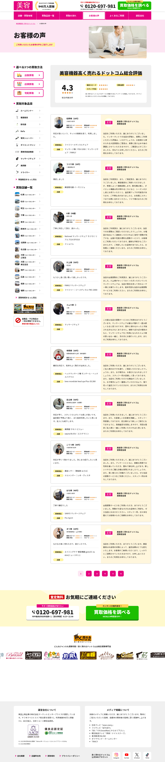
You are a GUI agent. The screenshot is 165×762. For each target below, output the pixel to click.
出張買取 (25, 75)
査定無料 (56, 597)
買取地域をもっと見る (27, 297)
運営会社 (140, 15)
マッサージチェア (25, 158)
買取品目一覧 (48, 15)
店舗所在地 (36, 755)
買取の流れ (71, 15)
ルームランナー (24, 110)
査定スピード (91, 85)
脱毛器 (20, 124)
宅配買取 (25, 93)
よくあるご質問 (117, 15)
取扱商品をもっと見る (27, 179)
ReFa (20, 131)
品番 (58, 149)
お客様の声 (94, 15)
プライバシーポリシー (71, 755)
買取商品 (58, 145)
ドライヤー (22, 172)
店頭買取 (25, 84)
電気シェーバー (24, 138)
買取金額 (120, 85)
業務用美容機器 (24, 151)
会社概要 (21, 755)
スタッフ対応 (91, 89)
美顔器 (20, 165)
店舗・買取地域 (25, 15)
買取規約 (51, 755)
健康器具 (21, 117)
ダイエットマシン (25, 145)
